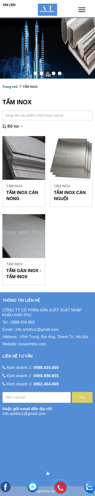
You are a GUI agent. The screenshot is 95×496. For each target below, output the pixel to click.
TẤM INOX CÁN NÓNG (22, 195)
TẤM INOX (30, 87)
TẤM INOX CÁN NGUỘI (70, 195)
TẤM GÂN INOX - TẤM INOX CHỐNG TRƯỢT (23, 274)
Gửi (82, 397)
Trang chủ (9, 87)
